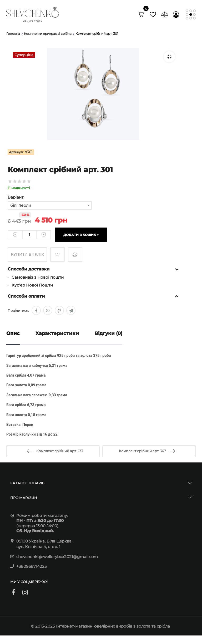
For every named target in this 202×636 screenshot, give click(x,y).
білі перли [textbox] (20, 205)
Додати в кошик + (81, 234)
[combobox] (50, 205)
